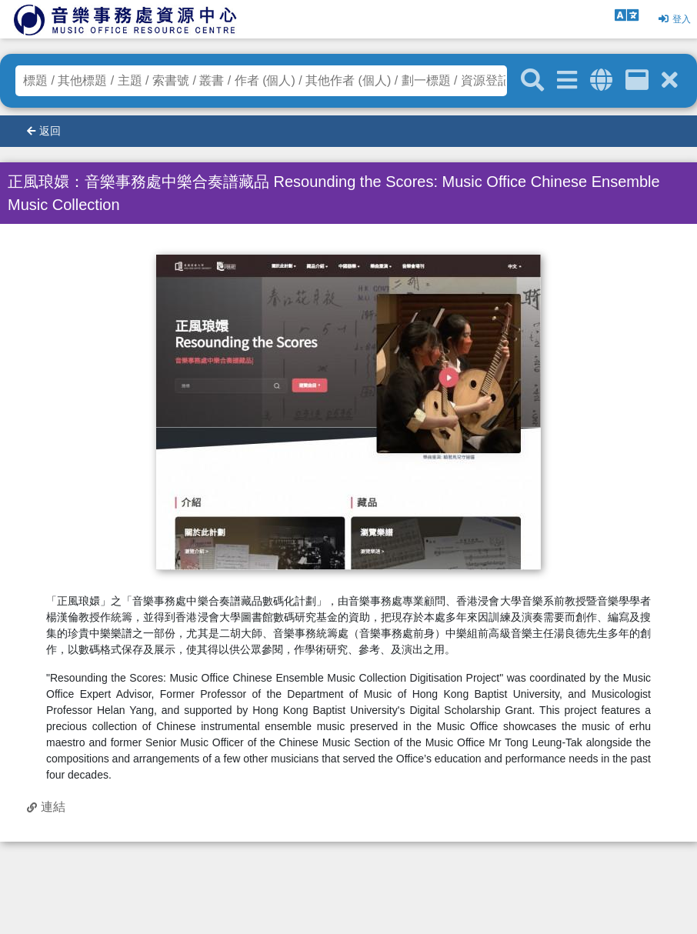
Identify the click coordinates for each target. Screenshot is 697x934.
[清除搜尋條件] (670, 80)
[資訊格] (637, 80)
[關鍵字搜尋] (532, 80)
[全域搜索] (601, 80)
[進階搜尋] (567, 80)
